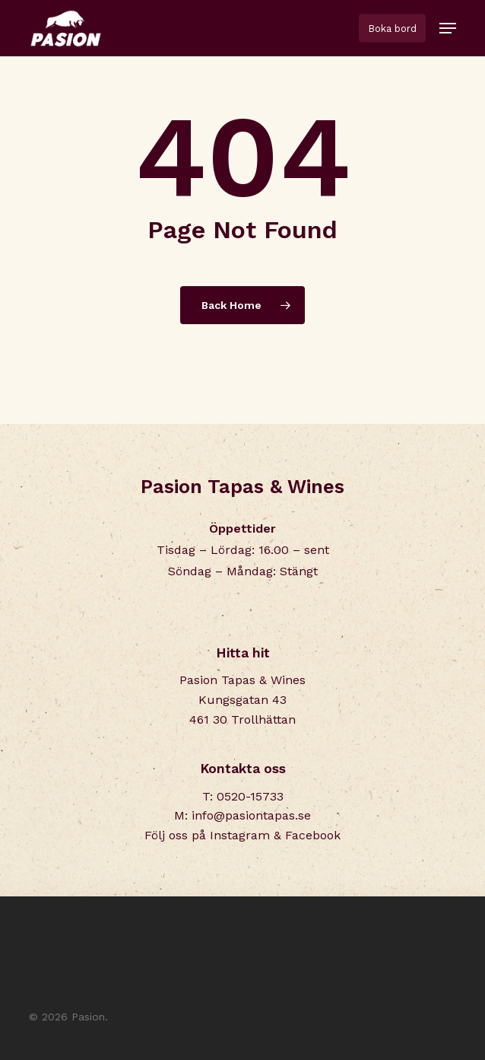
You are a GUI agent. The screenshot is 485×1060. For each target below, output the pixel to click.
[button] (447, 28)
